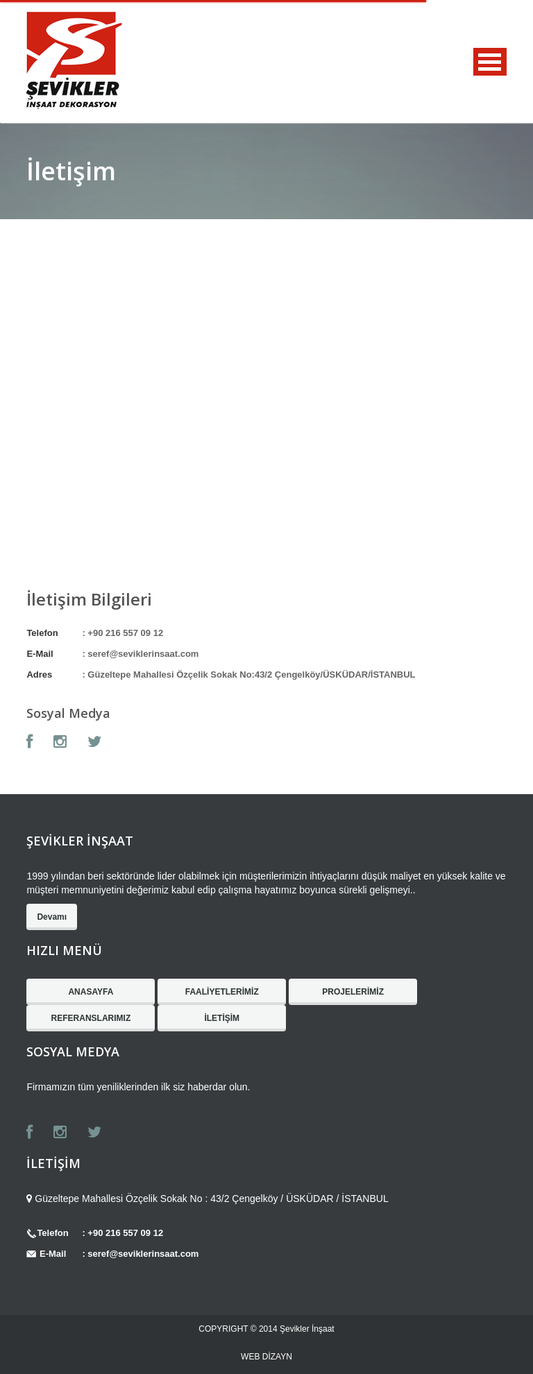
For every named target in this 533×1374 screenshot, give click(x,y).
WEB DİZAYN (266, 1357)
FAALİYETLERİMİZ (222, 992)
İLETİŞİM (221, 1018)
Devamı (52, 917)
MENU (490, 62)
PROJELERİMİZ (353, 992)
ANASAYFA (90, 992)
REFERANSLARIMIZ (91, 1018)
